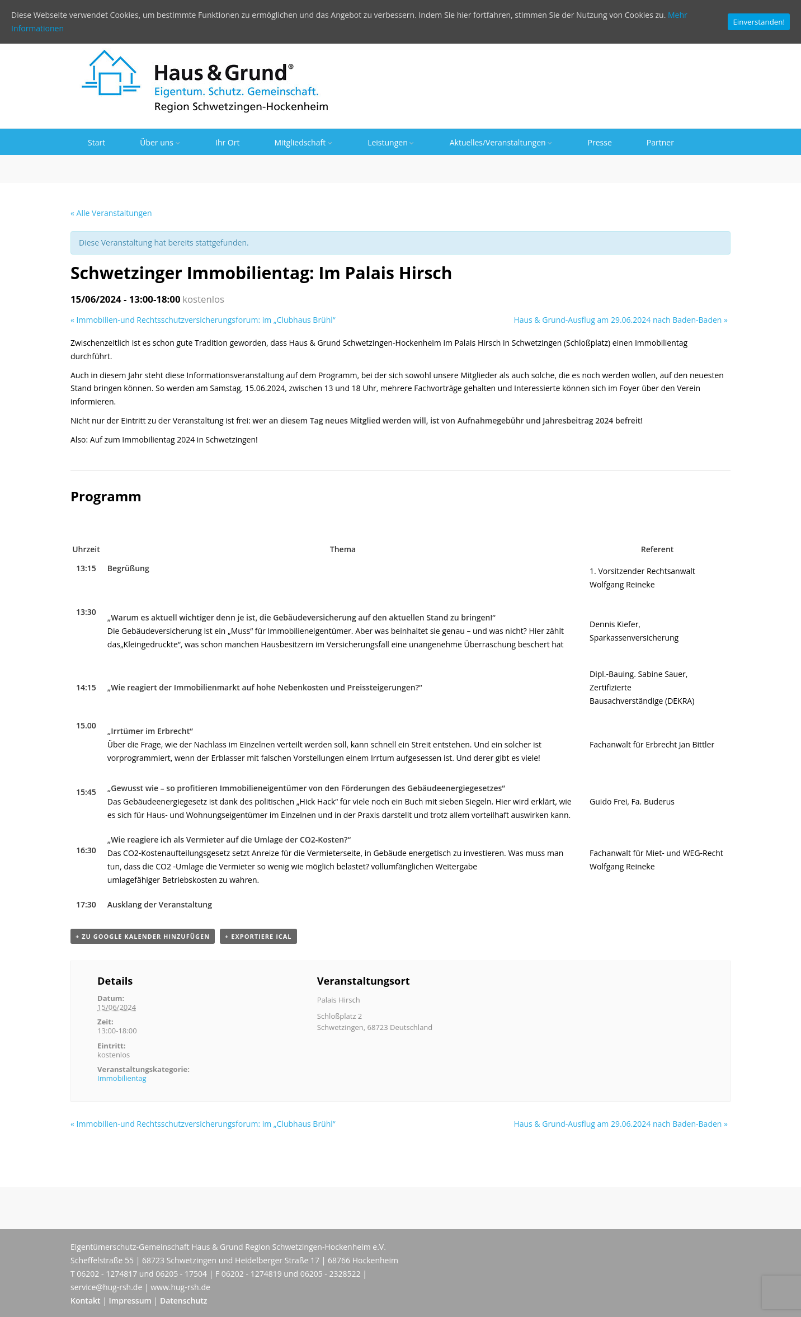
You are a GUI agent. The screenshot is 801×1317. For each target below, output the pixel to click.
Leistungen (391, 142)
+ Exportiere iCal (258, 936)
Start (96, 142)
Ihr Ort (227, 142)
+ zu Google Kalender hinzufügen (143, 936)
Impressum (130, 1300)
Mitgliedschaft (303, 142)
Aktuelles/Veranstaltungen (501, 142)
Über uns (160, 142)
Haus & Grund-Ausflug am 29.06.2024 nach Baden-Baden (620, 319)
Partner (660, 142)
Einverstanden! (759, 22)
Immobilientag (122, 1078)
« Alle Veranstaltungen (111, 213)
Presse (600, 142)
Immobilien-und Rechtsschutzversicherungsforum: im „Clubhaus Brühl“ (203, 319)
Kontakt (85, 1300)
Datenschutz (184, 1300)
